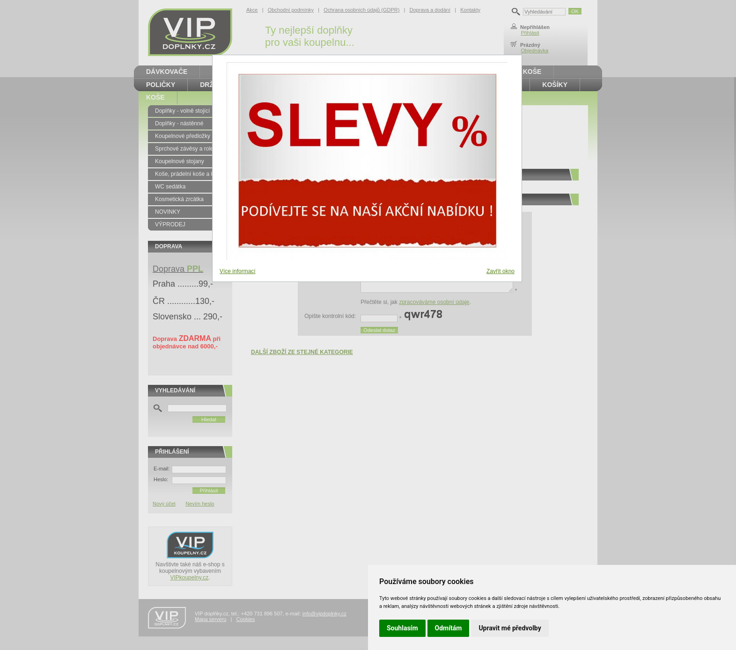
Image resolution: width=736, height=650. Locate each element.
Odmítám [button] (448, 628)
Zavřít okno (500, 271)
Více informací (238, 271)
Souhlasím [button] (402, 628)
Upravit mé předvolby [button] (509, 628)
